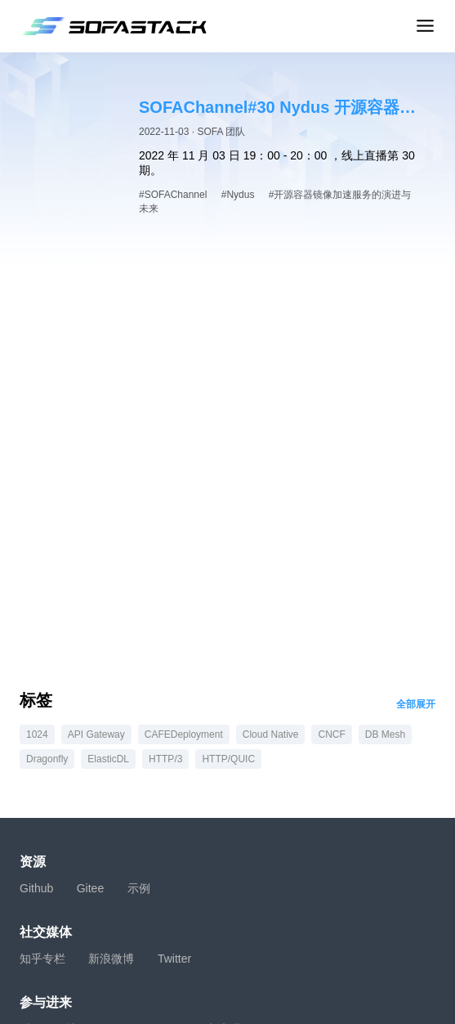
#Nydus (238, 194)
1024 (37, 734)
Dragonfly (47, 759)
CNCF (331, 734)
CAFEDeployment (184, 734)
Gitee (90, 888)
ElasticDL (108, 759)
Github (36, 888)
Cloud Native (271, 734)
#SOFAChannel (173, 194)
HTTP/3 (165, 759)
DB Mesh (385, 734)
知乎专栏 (42, 958)
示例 (138, 888)
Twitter (174, 958)
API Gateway (96, 734)
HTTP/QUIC (228, 759)
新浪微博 (111, 958)
